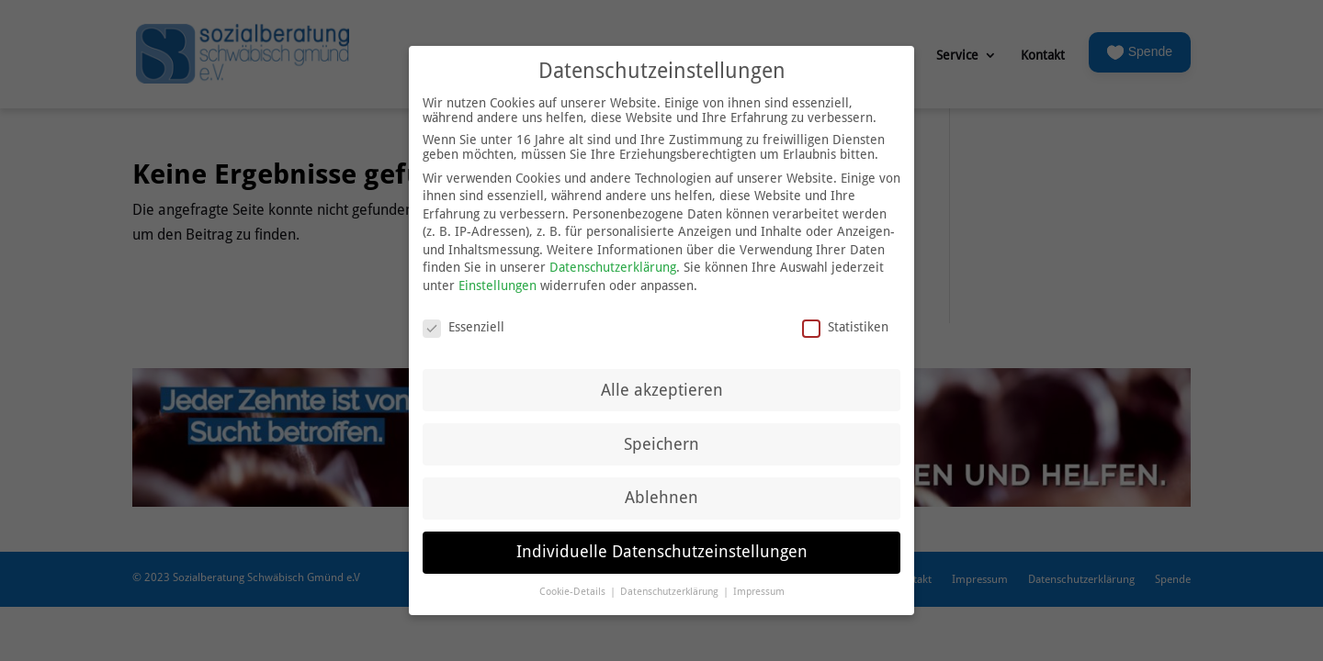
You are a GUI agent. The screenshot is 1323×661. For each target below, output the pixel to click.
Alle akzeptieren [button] (662, 380)
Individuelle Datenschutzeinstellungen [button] (662, 542)
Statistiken (845, 317)
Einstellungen (497, 276)
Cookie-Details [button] (573, 582)
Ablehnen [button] (661, 488)
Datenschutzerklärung (612, 258)
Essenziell (463, 317)
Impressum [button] (759, 582)
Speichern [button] (661, 434)
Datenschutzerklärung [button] (670, 582)
